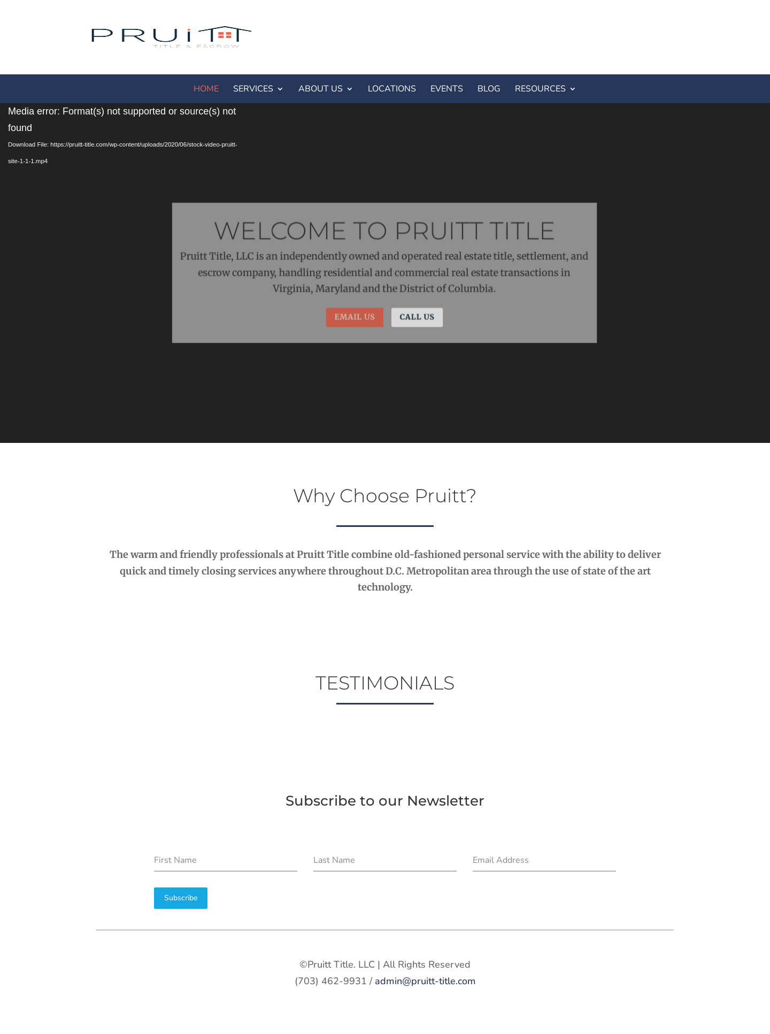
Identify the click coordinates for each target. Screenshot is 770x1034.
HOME (206, 89)
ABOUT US (320, 89)
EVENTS (446, 89)
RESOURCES (540, 89)
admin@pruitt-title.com (425, 981)
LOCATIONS (392, 89)
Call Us (416, 316)
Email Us (355, 316)
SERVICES (253, 89)
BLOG (489, 89)
